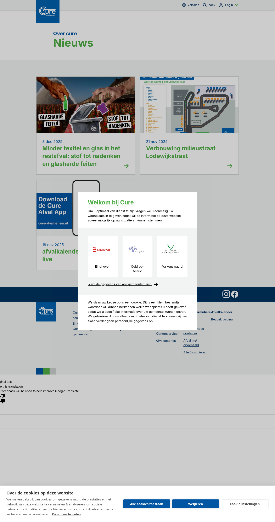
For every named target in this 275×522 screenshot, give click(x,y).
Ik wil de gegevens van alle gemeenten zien (123, 284)
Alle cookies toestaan (146, 504)
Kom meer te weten (66, 514)
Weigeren (195, 504)
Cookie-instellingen (245, 504)
